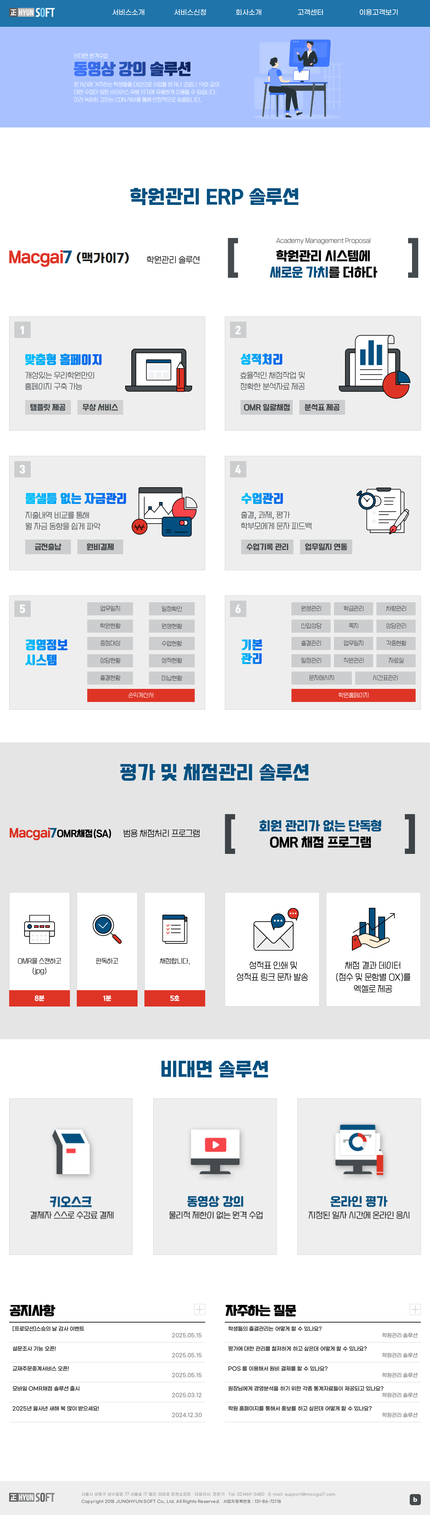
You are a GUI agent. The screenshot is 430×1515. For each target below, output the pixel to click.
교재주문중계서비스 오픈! (40, 1369)
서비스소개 (128, 12)
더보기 (199, 1309)
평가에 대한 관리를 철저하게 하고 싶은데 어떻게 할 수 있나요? (297, 1349)
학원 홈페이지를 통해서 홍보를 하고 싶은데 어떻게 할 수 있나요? (300, 1409)
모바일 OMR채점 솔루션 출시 (46, 1389)
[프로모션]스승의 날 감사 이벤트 (48, 1329)
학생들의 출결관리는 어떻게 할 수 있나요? (275, 1329)
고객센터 (310, 12)
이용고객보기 (378, 12)
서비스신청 (190, 12)
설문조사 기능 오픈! (34, 1349)
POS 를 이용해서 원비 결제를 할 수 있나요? (278, 1369)
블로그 (415, 1499)
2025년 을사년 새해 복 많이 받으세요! (55, 1409)
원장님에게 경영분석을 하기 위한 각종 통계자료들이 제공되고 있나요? (306, 1389)
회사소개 (249, 12)
